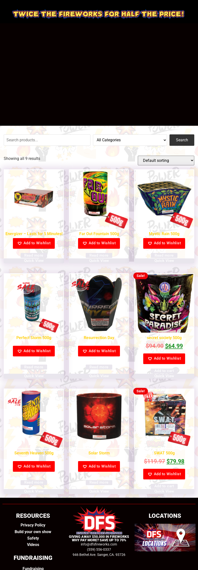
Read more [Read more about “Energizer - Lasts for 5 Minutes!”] (33, 255)
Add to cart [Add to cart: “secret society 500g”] (164, 371)
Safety (33, 538)
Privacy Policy (33, 525)
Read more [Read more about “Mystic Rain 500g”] (164, 255)
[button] (34, 243)
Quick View (34, 260)
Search (182, 140)
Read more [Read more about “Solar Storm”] (99, 482)
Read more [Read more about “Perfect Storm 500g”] (33, 367)
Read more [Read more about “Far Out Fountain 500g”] (99, 255)
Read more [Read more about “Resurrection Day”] (99, 367)
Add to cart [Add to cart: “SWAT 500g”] (164, 486)
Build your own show (33, 531)
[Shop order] (166, 160)
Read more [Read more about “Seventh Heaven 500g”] (33, 482)
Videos (33, 544)
